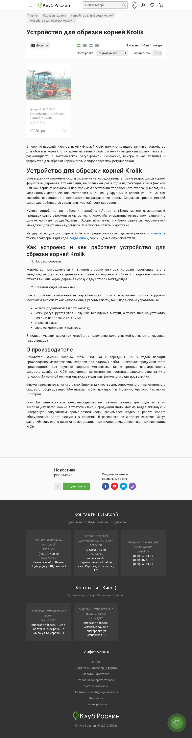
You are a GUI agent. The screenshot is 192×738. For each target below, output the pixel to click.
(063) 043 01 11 (143, 564)
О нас (96, 662)
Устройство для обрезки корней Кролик (48, 116)
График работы (96, 704)
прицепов (154, 233)
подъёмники (78, 238)
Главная (33, 15)
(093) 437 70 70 (49, 553)
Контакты (96, 698)
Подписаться (76, 486)
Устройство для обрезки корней (92, 15)
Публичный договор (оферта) (96, 668)
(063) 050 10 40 (96, 549)
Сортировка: (85, 53)
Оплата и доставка (96, 674)
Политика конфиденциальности (96, 692)
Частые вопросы (96, 686)
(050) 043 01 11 (143, 556)
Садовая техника (54, 15)
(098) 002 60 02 (143, 560)
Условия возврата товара (96, 680)
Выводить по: (141, 53)
